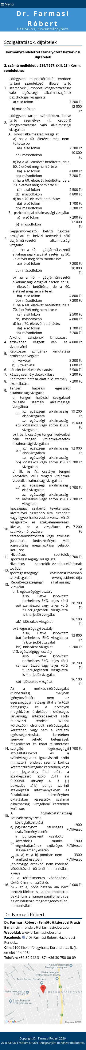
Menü (7, 4)
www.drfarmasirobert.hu (41, 932)
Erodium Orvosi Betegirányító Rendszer (43, 1043)
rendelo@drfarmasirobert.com (47, 927)
